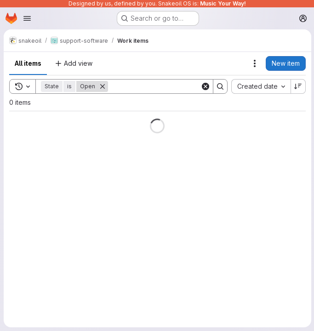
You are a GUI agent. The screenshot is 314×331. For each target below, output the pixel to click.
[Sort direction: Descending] (297, 86)
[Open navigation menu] (27, 18)
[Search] (165, 86)
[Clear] (204, 86)
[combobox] (260, 86)
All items (28, 63)
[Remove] (102, 86)
